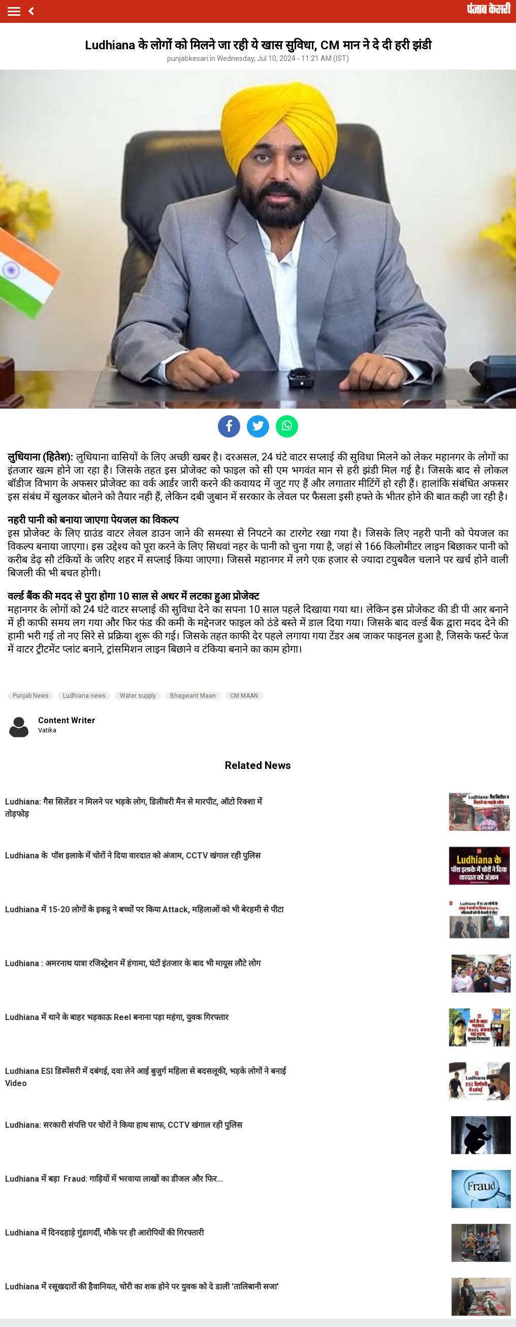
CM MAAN (244, 695)
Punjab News (31, 695)
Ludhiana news (84, 695)
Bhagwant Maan (193, 695)
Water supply (138, 695)
